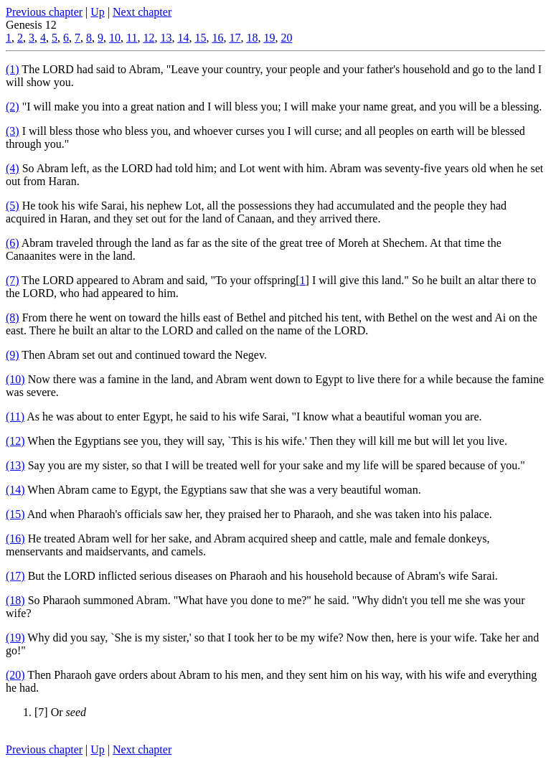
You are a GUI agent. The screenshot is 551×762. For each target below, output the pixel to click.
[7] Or (60, 712)
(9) (12, 355)
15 (200, 38)
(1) (12, 69)
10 (115, 38)
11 (131, 38)
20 (286, 38)
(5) (12, 205)
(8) (12, 317)
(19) (15, 637)
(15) (15, 514)
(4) (12, 168)
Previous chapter (44, 12)
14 (183, 38)
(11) (15, 416)
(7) (12, 280)
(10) (15, 379)
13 (165, 38)
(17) (15, 576)
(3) (12, 131)
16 (217, 38)
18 (252, 38)
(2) (12, 106)
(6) (12, 243)
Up (97, 12)
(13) (15, 465)
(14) (15, 490)
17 (234, 38)
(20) (15, 675)
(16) (15, 538)
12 (148, 38)
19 (269, 38)
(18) (15, 600)
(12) (15, 441)
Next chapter (142, 12)
